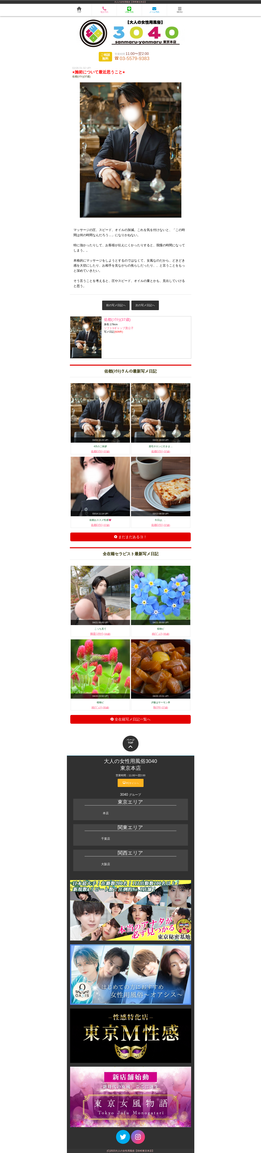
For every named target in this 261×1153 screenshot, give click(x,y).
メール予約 (154, 10)
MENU (180, 10)
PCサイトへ (130, 783)
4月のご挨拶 (100, 446)
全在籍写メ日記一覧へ (130, 719)
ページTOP (130, 743)
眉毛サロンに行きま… (161, 446)
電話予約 (104, 9)
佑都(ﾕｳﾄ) (100, 451)
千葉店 (105, 838)
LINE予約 (129, 10)
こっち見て (100, 628)
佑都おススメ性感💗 (100, 520)
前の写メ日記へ (116, 305)
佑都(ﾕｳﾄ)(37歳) (81, 76)
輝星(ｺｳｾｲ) (100, 633)
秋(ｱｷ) (160, 707)
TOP (79, 10)
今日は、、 (161, 520)
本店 (106, 813)
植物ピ (160, 628)
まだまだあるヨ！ (130, 537)
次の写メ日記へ (145, 305)
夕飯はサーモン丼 (160, 702)
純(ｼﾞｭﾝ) (160, 633)
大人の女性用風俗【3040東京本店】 (130, 2)
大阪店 (105, 864)
